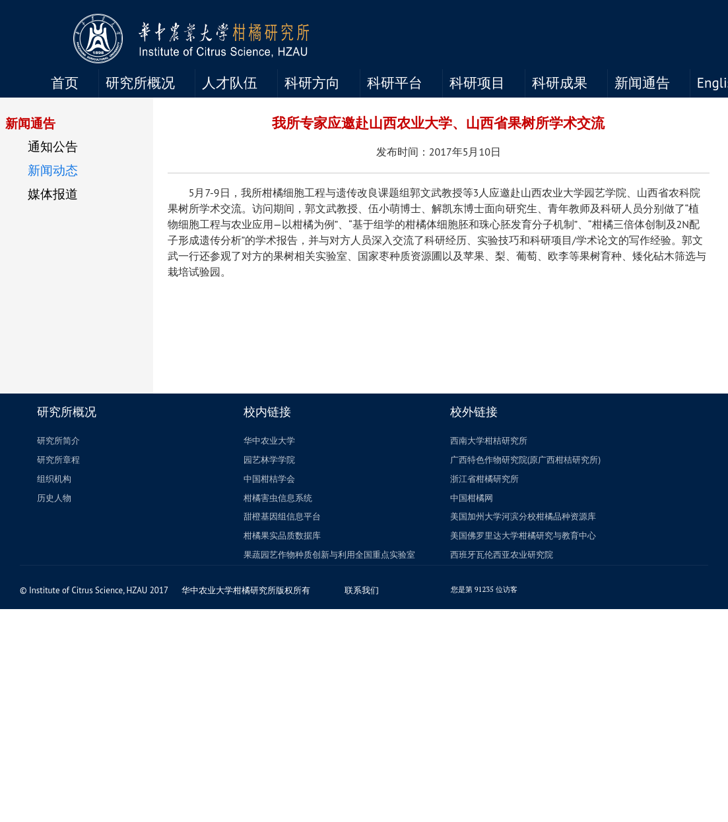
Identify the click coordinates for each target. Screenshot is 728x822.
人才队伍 (229, 83)
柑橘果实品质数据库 (282, 536)
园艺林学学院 (269, 460)
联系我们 (366, 590)
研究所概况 (140, 83)
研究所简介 (58, 441)
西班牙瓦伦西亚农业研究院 (501, 555)
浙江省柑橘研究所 (484, 479)
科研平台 (394, 83)
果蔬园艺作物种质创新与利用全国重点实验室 (329, 555)
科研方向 (312, 83)
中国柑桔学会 (269, 479)
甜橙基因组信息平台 (282, 517)
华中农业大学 (269, 441)
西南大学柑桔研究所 (488, 441)
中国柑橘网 (471, 498)
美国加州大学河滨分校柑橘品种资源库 (523, 517)
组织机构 (54, 479)
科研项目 (477, 83)
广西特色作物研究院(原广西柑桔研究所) (525, 460)
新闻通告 (642, 83)
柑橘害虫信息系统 (278, 498)
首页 (65, 83)
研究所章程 (58, 460)
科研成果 (559, 83)
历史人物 (54, 498)
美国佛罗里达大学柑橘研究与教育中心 (523, 536)
